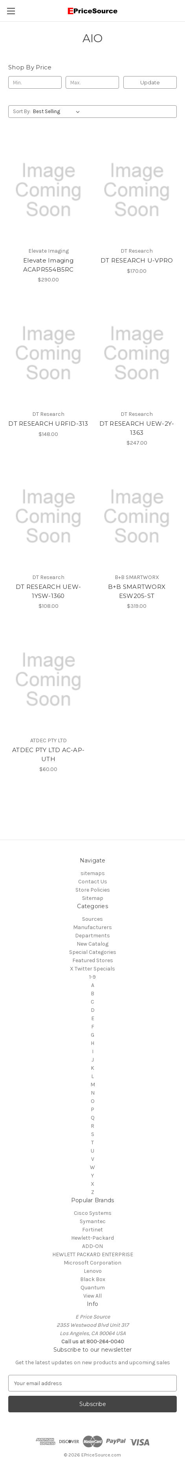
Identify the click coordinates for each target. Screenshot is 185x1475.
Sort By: (22, 111)
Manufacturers (92, 927)
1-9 (92, 977)
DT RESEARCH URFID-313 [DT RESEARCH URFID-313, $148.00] (48, 423)
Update (150, 82)
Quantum (93, 1287)
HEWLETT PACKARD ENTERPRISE (92, 1254)
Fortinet (92, 1229)
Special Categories (92, 952)
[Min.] (35, 82)
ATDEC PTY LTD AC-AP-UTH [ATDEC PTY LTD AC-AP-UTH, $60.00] (48, 754)
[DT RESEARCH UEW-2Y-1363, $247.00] (137, 353)
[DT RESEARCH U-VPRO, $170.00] (137, 189)
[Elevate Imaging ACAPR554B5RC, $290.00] (48, 189)
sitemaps (93, 873)
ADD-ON (92, 1246)
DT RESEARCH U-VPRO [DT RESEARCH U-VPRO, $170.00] (137, 260)
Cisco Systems (93, 1213)
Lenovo (93, 1271)
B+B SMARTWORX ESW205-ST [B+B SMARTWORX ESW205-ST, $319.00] (136, 591)
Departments (92, 935)
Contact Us (92, 881)
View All (92, 1295)
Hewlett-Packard (92, 1238)
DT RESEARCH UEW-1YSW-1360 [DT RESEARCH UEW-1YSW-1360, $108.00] (48, 591)
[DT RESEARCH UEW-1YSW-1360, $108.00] (48, 516)
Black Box (92, 1279)
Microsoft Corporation (92, 1262)
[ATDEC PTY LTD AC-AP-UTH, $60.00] (48, 679)
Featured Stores (92, 960)
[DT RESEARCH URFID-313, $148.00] (48, 353)
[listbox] (58, 111)
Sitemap (92, 898)
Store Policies (92, 889)
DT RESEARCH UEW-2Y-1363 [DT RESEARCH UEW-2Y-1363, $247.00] (136, 428)
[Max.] (92, 82)
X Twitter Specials (92, 968)
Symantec (93, 1221)
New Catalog (92, 943)
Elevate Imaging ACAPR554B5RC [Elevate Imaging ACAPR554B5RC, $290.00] (48, 265)
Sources (92, 919)
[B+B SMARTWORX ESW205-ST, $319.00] (137, 516)
